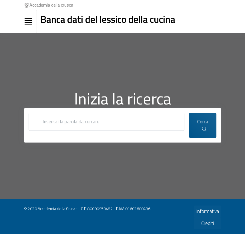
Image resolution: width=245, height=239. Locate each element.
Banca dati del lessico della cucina (107, 19)
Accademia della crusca (48, 4)
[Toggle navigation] (28, 21)
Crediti (207, 223)
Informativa (207, 211)
